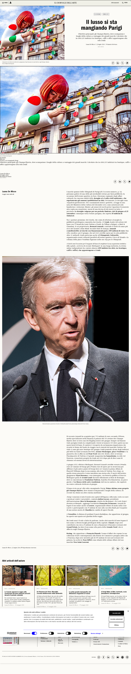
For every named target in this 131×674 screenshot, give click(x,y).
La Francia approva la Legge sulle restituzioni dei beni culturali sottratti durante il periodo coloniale (18, 598)
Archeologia (45, 641)
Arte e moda (101, 46)
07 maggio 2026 (51, 615)
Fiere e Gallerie (59, 640)
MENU (6, 2)
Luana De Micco (9, 614)
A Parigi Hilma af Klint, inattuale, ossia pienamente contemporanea (114, 597)
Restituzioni (12, 588)
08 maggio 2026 (19, 614)
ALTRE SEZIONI (75, 637)
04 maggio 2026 (116, 611)
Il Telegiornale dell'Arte (122, 642)
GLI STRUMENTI (97, 637)
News (6, 588)
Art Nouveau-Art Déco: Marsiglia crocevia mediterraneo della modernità (49, 597)
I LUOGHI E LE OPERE (45, 637)
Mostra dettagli (96, 670)
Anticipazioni (44, 588)
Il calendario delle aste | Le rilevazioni (101, 644)
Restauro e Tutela (44, 644)
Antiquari (60, 643)
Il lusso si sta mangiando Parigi (101, 25)
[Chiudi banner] (128, 648)
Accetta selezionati (111, 656)
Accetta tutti (111, 650)
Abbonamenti (115, 2)
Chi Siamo (120, 637)
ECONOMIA (60, 637)
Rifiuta (111, 662)
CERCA (125, 2)
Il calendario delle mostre (99, 640)
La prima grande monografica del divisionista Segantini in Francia (81, 597)
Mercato (106, 14)
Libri (72, 639)
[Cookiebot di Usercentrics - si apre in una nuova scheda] (12, 670)
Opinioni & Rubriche (78, 642)
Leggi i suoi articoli (8, 194)
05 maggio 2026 (84, 613)
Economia (98, 14)
